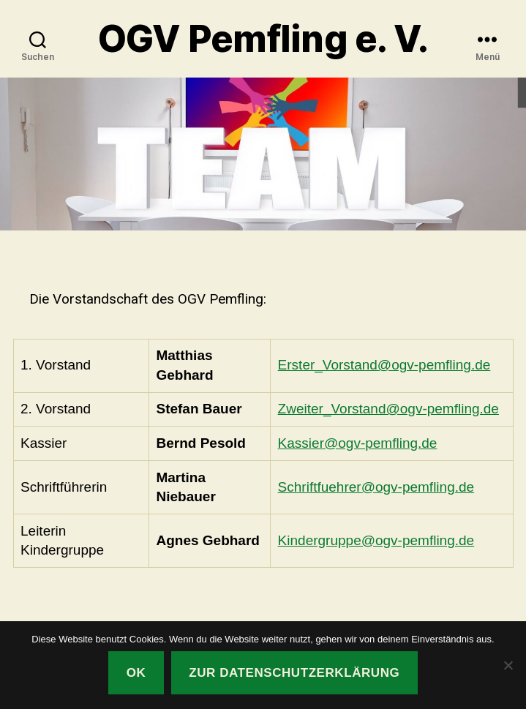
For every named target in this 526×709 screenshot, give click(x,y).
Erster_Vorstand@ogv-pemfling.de (384, 364)
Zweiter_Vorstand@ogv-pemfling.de (388, 408)
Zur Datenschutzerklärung (294, 673)
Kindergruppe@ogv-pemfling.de (376, 540)
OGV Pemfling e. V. (263, 38)
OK (136, 673)
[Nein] (507, 665)
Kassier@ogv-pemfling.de (357, 443)
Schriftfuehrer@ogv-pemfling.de (376, 487)
